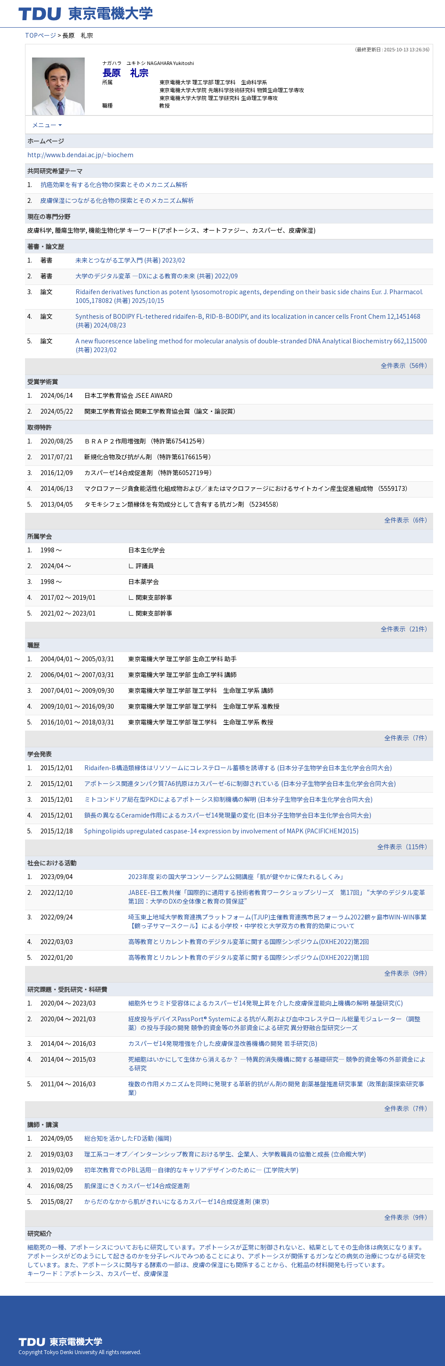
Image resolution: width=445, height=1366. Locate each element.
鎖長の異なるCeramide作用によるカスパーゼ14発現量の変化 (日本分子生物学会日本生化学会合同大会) (227, 815)
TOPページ (40, 35)
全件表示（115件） (404, 846)
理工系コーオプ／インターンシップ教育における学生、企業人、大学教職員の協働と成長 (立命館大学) (225, 1154)
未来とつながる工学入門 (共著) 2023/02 (130, 260)
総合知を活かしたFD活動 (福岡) (128, 1138)
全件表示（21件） (406, 628)
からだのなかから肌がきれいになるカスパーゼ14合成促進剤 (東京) (176, 1201)
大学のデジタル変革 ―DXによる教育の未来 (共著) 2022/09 (156, 275)
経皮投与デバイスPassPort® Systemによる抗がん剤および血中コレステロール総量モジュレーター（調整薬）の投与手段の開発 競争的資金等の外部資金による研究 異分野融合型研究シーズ (274, 1023)
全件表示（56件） (406, 365)
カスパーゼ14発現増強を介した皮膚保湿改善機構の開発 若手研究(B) (222, 1043)
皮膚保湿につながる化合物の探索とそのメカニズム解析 (117, 200)
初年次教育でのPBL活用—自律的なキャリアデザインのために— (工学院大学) (191, 1169)
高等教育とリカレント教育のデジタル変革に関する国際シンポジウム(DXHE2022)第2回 (248, 941)
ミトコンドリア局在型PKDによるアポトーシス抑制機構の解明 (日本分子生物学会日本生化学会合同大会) (228, 799)
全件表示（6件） (407, 519)
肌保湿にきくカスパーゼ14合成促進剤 (137, 1185)
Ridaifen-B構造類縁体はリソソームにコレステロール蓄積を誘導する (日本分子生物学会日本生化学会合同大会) (238, 767)
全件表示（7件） (407, 737)
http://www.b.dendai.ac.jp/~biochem (80, 154)
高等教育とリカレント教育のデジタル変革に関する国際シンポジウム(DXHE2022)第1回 (248, 957)
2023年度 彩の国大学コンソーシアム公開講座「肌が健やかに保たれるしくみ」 (237, 876)
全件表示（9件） (407, 973)
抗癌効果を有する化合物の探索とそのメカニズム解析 (114, 184)
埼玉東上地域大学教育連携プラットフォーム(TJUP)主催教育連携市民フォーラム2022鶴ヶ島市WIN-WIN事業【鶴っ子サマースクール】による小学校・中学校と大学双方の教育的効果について (277, 921)
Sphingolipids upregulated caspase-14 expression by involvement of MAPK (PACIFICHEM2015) (221, 830)
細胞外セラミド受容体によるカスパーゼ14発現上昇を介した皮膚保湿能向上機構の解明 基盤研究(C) (265, 1002)
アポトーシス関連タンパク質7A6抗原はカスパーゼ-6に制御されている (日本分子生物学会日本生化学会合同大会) (240, 783)
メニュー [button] (44, 124)
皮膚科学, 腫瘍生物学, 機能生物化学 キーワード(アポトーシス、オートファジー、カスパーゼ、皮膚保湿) (171, 230)
